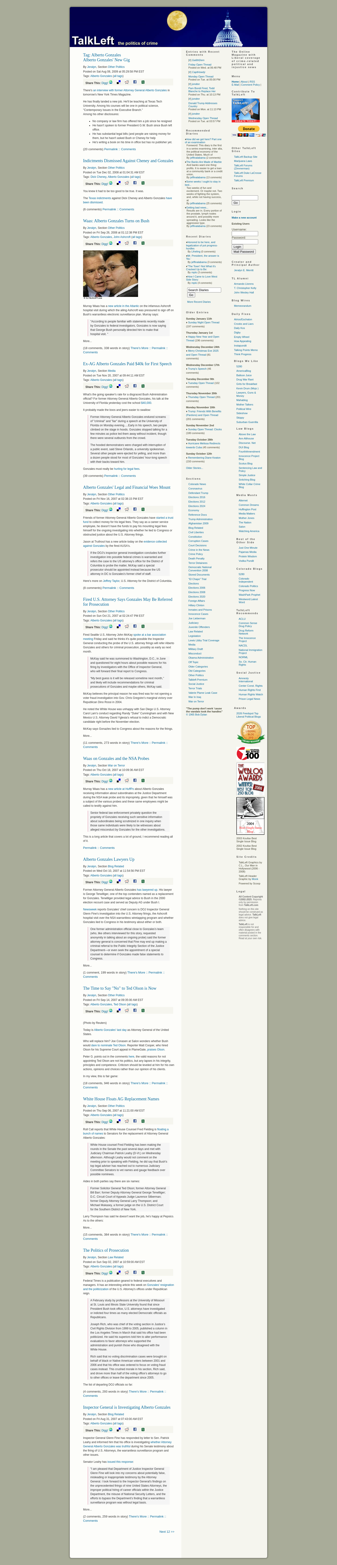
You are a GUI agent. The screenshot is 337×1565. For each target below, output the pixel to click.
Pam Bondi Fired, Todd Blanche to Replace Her (202, 90)
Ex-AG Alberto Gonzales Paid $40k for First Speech (127, 363)
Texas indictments (100, 198)
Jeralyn (91, 67)
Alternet (243, 500)
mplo (194, 272)
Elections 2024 (196, 506)
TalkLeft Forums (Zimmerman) (243, 167)
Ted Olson (120, 1004)
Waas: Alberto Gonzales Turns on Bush (116, 221)
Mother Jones (246, 518)
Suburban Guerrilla (247, 422)
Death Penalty (196, 558)
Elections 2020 (196, 596)
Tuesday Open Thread (200, 383)
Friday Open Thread (199, 64)
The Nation (245, 522)
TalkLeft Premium (244, 180)
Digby (237, 332)
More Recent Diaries (199, 301)
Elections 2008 (196, 592)
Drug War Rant (244, 379)
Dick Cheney (98, 177)
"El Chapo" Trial (197, 579)
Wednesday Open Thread (203, 118)
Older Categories (198, 666)
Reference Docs (197, 514)
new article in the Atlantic (123, 306)
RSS (252, 81)
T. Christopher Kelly (245, 288)
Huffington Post (247, 509)
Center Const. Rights (251, 685)
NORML (243, 657)
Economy (193, 510)
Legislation (194, 636)
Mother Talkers (244, 404)
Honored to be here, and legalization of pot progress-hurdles (202, 245)
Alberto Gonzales (101, 76)
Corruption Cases (198, 541)
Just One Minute (248, 547)
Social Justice (196, 683)
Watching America (249, 531)
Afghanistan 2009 (198, 523)
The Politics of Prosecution (106, 1250)
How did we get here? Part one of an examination (203, 141)
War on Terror (116, 765)
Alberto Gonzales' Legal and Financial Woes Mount (126, 487)
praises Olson (155, 1049)
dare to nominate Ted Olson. (109, 1045)
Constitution (195, 536)
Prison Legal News (249, 698)
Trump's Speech (197, 368)
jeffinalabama (197, 157)
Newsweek (90, 909)
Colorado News (197, 484)
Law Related (116, 1257)
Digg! (105, 83)
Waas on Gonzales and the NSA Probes (116, 758)
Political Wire (243, 409)
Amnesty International (246, 680)
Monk (255, 879)
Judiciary (193, 622)
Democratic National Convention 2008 (200, 569)
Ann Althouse (246, 438)
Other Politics (116, 67)
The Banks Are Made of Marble (204, 162)
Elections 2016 (196, 497)
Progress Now (247, 590)
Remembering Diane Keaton (204, 457)
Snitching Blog (247, 479)
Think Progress (242, 354)
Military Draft (195, 649)
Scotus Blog (246, 463)
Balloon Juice (244, 375)
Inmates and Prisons (200, 609)
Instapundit (240, 345)
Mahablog (242, 400)
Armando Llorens (244, 283)
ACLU (242, 618)
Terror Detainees (197, 563)
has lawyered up (147, 889)
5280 (239, 366)
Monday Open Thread (200, 76)
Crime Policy (195, 554)
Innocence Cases (198, 614)
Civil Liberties (196, 532)
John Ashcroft (122, 237)
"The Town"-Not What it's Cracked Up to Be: (201, 268)
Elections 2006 (196, 587)
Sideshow (242, 413)
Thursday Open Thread (201, 397)
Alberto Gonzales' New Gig (106, 60)
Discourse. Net (247, 442)
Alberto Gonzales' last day (110, 1030)
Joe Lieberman (196, 618)
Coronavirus (195, 488)
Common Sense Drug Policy (248, 624)
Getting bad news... (197, 207)
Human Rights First (250, 690)
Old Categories (196, 670)
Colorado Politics (248, 586)
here (131, 1056)
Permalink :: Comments (120, 149)
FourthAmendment (249, 451)
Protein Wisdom (248, 556)
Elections (193, 583)
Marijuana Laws (243, 161)
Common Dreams (249, 504)
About (244, 81)
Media (112, 370)
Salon (242, 526)
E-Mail (235, 84)
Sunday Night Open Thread (204, 322)
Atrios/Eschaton (243, 319)
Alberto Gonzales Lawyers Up (108, 859)
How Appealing (242, 341)
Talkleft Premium (197, 679)
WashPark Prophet (249, 594)
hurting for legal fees (126, 469)
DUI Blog (244, 447)
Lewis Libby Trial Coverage (203, 640)
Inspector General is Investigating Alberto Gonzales (126, 1407)
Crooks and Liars (243, 323)
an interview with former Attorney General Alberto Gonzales (130, 90)
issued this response (120, 1461)
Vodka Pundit (246, 560)
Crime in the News (198, 549)
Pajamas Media (247, 552)
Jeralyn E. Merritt (243, 270)
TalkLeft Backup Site (245, 156)
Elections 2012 (196, 501)
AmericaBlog (243, 370)
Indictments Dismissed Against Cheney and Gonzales (128, 160)
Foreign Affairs (196, 600)
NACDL (243, 645)
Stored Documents (199, 574)
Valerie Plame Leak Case (202, 692)
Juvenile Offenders (199, 627)
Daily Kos (239, 328)
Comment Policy (250, 84)
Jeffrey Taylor (111, 581)
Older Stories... (194, 468)
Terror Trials (195, 688)
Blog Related (116, 866)
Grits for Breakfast (246, 384)
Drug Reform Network (246, 632)
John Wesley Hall (244, 292)
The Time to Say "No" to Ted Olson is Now (120, 988)
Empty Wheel (241, 337)
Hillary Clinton (196, 605)
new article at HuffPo (121, 789)
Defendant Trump (198, 493)
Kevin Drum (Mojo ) (247, 388)
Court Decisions (197, 545)
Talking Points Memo (246, 350)
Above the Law (247, 434)
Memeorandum (242, 305)
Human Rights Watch (251, 694)
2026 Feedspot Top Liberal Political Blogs (248, 715)
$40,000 (146, 403)
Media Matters (247, 513)
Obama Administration (201, 657)
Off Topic (193, 662)
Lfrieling (196, 251)
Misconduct (194, 653)
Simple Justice (247, 475)
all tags (118, 76)
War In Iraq (194, 697)
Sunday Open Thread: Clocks (205, 429)
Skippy (240, 417)
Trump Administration (200, 519)
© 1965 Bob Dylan (196, 714)
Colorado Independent (246, 580)
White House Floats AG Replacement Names (121, 1099)
